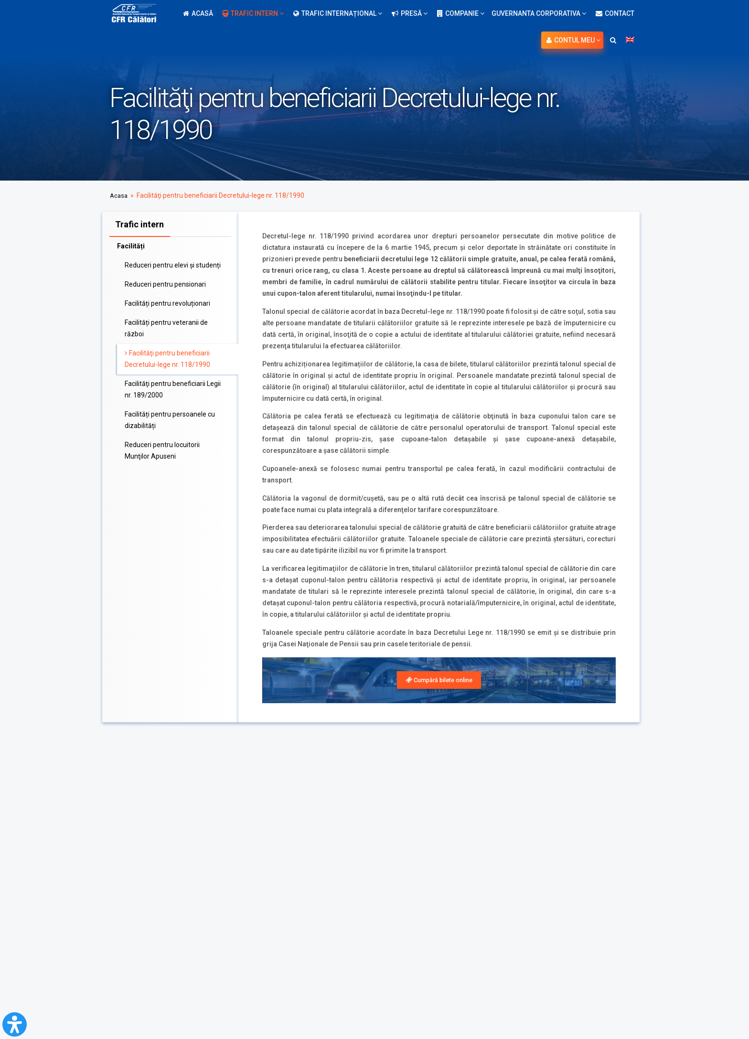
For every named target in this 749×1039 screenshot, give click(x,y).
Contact (615, 13)
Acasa (119, 195)
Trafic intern (253, 13)
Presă (410, 13)
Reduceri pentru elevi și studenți (173, 263)
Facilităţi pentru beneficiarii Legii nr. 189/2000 (173, 387)
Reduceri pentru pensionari (165, 282)
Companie (460, 13)
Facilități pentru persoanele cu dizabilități (170, 418)
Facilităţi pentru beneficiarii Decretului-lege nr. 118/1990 (167, 356)
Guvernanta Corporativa (539, 13)
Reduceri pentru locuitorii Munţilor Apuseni (162, 448)
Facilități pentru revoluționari (167, 301)
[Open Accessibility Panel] (14, 1024)
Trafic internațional (337, 13)
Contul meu (573, 40)
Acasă (198, 13)
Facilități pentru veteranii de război (166, 326)
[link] (439, 680)
